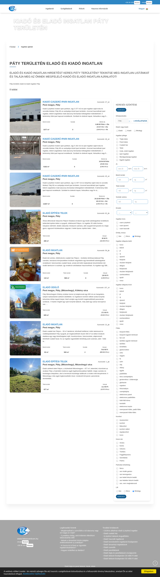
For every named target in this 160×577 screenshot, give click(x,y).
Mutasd (137, 2)
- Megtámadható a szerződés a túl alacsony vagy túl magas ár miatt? (79, 532)
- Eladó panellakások (111, 550)
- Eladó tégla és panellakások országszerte (119, 553)
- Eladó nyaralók (109, 547)
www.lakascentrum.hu (27, 538)
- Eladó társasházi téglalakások (115, 545)
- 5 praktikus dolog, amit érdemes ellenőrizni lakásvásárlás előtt (77, 537)
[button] (49, 8)
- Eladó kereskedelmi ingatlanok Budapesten (120, 542)
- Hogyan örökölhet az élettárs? (72, 550)
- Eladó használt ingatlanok (113, 539)
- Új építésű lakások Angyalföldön (116, 536)
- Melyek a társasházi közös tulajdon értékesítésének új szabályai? (74, 541)
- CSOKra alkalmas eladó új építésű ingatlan (120, 531)
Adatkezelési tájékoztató (34, 573)
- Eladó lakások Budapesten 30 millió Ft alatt (120, 556)
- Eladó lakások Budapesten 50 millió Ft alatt (120, 559)
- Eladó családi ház (110, 533)
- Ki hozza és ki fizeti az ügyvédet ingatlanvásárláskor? (73, 546)
